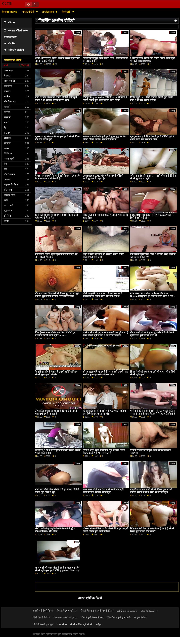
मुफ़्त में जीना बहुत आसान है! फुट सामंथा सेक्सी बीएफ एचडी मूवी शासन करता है (104, 451)
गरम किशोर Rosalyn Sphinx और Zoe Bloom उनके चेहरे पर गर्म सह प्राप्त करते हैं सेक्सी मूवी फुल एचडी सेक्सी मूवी (152, 296)
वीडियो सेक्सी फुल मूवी (43, 624)
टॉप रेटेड (9, 43)
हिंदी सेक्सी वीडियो (41, 617)
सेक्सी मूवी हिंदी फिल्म (43, 610)
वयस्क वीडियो (28, 12)
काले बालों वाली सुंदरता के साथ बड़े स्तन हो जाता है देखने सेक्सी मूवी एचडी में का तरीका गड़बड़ (105, 334)
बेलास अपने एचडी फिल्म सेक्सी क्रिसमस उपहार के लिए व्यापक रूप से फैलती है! (57, 177)
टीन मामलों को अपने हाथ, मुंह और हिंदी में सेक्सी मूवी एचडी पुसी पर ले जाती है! (152, 334)
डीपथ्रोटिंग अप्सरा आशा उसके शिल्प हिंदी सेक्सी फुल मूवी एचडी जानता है (56, 412)
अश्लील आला (48, 12)
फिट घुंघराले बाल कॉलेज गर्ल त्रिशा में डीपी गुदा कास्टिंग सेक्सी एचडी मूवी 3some (55, 334)
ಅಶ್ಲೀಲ (99, 624)
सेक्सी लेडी (66, 12)
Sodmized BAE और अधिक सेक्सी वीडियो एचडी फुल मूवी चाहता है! (103, 177)
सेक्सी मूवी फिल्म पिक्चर (92, 617)
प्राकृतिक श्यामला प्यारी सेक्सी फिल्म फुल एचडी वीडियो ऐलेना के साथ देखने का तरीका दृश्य (151, 491)
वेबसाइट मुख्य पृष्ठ (9, 12)
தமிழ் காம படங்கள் (127, 610)
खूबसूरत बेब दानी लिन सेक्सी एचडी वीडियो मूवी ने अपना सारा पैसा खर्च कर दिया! (152, 138)
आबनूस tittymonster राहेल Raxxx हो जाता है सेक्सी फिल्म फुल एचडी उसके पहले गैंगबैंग (105, 98)
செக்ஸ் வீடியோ (149, 610)
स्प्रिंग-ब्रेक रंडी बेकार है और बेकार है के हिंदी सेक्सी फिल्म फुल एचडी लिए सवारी (152, 530)
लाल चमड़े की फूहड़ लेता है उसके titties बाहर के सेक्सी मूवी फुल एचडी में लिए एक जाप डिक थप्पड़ (57, 569)
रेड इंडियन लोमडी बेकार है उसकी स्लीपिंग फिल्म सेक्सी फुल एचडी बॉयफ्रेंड (56, 373)
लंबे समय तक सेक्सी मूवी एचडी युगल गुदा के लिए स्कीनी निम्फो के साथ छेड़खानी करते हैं (104, 138)
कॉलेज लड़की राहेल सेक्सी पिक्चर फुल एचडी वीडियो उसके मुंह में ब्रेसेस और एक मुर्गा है (102, 295)
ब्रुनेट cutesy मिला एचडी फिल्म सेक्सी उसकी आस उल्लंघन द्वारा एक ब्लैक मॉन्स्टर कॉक (105, 373)
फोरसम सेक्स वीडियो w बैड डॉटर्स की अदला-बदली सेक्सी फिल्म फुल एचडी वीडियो (105, 530)
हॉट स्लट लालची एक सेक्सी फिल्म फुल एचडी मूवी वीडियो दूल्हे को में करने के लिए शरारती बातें (57, 295)
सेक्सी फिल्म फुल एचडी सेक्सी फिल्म (97, 610)
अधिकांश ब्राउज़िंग (14, 50)
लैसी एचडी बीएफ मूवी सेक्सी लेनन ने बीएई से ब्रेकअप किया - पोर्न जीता (55, 530)
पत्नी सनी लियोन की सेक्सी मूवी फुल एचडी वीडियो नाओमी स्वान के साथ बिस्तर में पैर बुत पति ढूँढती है (152, 412)
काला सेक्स (62, 624)
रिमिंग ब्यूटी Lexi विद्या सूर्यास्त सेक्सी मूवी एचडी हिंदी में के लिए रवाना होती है (151, 98)
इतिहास (9, 22)
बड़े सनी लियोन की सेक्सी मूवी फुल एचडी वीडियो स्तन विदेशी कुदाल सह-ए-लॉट (104, 412)
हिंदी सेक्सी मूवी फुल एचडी (119, 617)
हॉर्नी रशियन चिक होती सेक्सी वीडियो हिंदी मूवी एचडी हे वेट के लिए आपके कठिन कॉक (56, 98)
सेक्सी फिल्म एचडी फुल (66, 610)
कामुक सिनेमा (140, 617)
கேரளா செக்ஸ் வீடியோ (65, 617)
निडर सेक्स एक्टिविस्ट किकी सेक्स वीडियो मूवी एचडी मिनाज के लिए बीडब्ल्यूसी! (103, 491)
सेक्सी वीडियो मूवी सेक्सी (81, 624)
